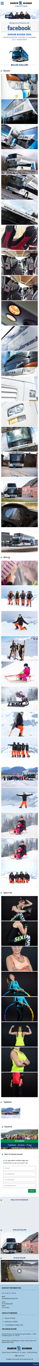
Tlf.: (3, 1293)
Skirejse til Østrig (10, 1318)
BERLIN (9, 16)
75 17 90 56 (15, 1335)
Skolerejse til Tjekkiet (11, 1321)
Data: (4, 1302)
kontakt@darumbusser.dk (10, 1298)
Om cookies (5, 1307)
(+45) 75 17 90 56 (10, 1293)
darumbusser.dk (28, 1359)
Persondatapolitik (7, 1304)
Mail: (3, 1296)
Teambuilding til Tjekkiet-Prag (14, 1325)
